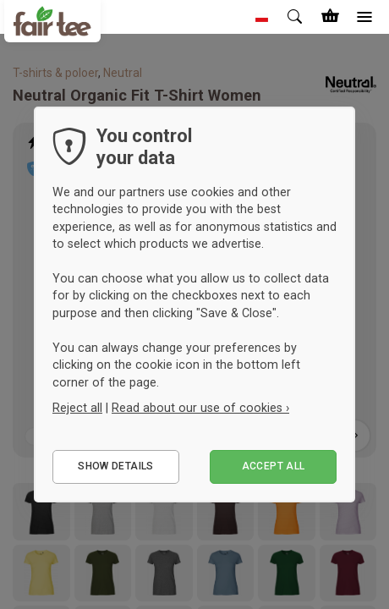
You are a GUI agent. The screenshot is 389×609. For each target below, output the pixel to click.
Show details (115, 466)
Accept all (273, 466)
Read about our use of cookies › (200, 407)
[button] (262, 17)
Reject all (77, 407)
